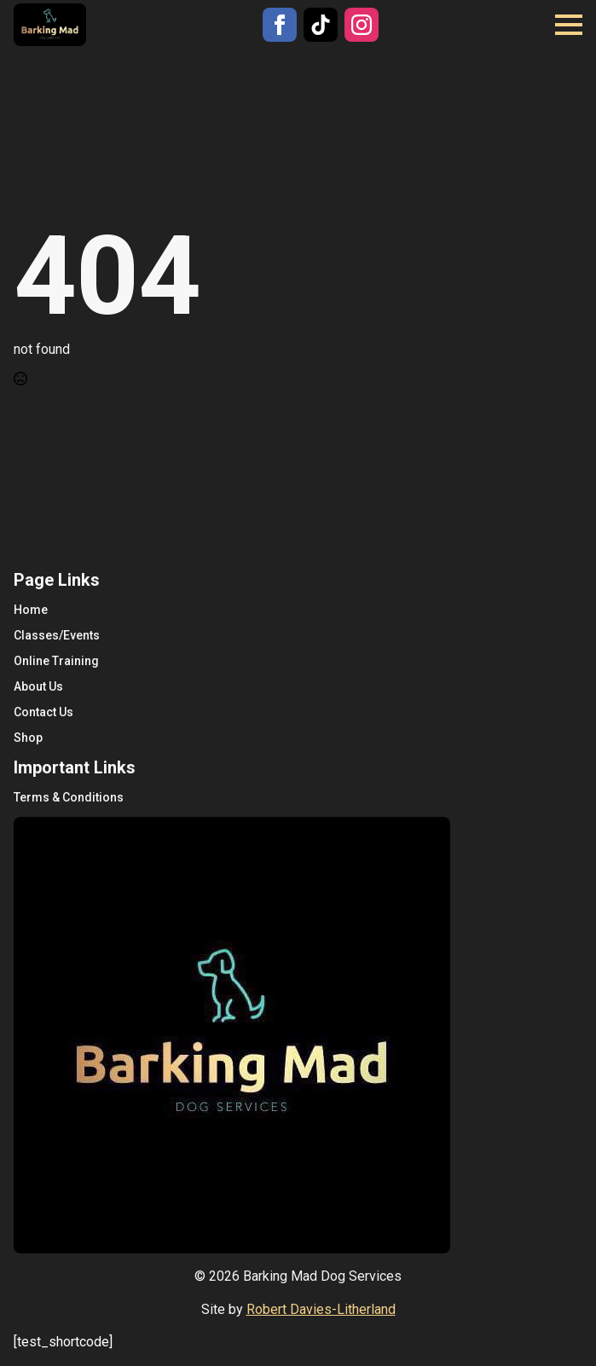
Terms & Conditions (69, 797)
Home (31, 610)
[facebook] (280, 25)
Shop (28, 738)
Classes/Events (57, 635)
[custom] (321, 25)
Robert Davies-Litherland (321, 1309)
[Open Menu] (568, 24)
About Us (38, 686)
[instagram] (361, 25)
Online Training (56, 661)
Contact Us (43, 712)
